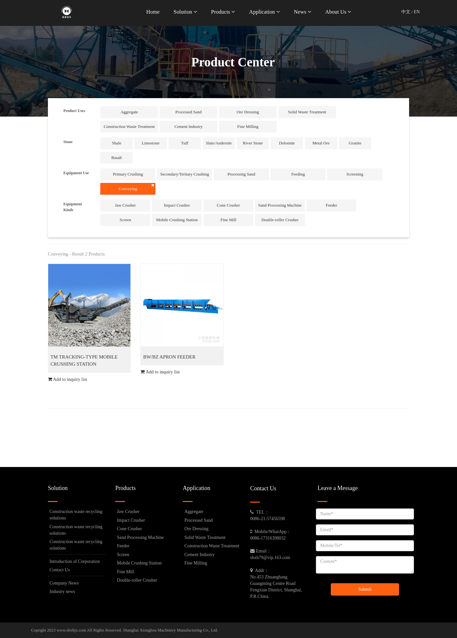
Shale (116, 143)
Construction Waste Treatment (129, 126)
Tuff (184, 143)
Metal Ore (320, 143)
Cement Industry (188, 126)
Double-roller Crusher (279, 219)
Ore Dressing (248, 111)
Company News (64, 583)
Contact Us (60, 569)
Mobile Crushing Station (177, 219)
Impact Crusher (177, 205)
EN (417, 11)
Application (264, 12)
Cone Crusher (228, 205)
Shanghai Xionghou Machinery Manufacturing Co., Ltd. (170, 630)
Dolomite (287, 143)
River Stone (253, 143)
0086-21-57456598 (267, 518)
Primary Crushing (128, 174)
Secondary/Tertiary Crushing (184, 174)
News (302, 12)
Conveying (136, 187)
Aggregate (129, 111)
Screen (125, 219)
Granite (355, 143)
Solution (185, 12)
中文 (405, 11)
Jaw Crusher (125, 205)
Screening (354, 174)
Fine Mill (228, 219)
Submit (364, 589)
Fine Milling (247, 126)
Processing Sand (241, 174)
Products (223, 12)
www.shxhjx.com (71, 630)
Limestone (151, 143)
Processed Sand (188, 111)
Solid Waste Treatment (307, 111)
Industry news (62, 591)
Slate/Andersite (219, 143)
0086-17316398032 (268, 538)
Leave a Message (338, 488)
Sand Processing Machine (280, 205)
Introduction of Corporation (75, 561)
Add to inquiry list (67, 379)
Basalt (116, 157)
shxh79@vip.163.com (270, 557)
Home (153, 12)
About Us (338, 12)
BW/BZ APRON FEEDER (169, 356)
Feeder (331, 205)
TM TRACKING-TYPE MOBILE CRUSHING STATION (83, 360)
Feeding (298, 174)
